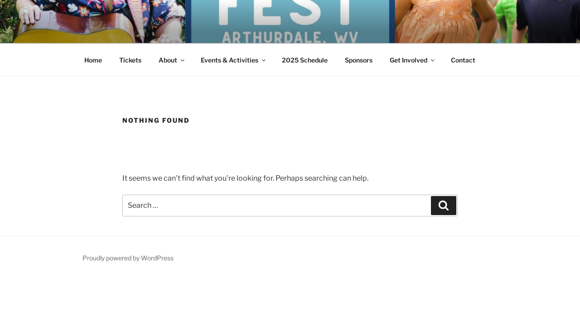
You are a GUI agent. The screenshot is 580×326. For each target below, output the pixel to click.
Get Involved (413, 60)
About (172, 60)
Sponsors (358, 60)
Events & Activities (234, 60)
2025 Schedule (305, 60)
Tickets (130, 60)
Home (93, 60)
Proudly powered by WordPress (128, 258)
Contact (463, 60)
